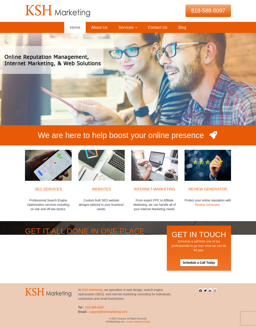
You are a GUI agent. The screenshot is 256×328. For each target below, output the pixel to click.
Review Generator (207, 204)
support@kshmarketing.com (108, 312)
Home (75, 27)
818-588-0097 (208, 10)
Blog (182, 27)
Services (127, 27)
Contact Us (157, 27)
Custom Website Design (138, 322)
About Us (99, 27)
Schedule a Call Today (199, 262)
